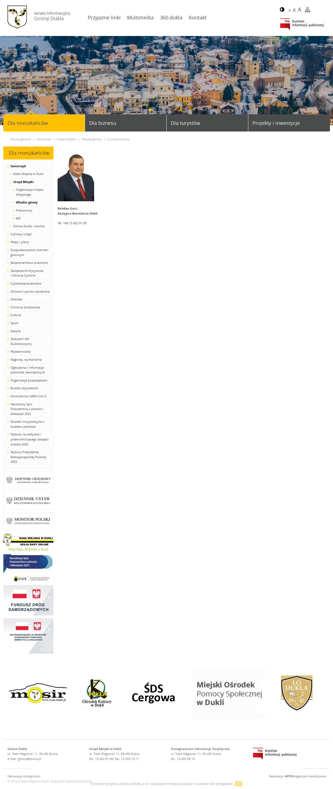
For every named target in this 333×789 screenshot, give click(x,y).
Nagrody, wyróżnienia (26, 359)
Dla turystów (185, 123)
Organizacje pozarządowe (29, 380)
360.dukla (171, 17)
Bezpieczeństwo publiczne (29, 263)
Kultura (16, 315)
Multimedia (140, 17)
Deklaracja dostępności (23, 776)
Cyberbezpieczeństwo (26, 283)
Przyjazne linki (104, 17)
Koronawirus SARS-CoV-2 (29, 396)
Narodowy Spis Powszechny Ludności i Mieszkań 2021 (27, 409)
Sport (14, 323)
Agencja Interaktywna (305, 776)
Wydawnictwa (20, 351)
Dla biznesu (102, 123)
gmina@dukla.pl (29, 759)
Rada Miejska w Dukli (28, 174)
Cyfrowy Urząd (21, 234)
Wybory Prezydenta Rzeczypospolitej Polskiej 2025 (28, 457)
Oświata (16, 299)
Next (326, 81)
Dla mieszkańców (27, 123)
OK (238, 784)
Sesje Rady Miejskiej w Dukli (28, 549)
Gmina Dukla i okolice (29, 226)
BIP (18, 218)
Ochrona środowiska (25, 307)
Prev (6, 81)
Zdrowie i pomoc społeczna (30, 291)
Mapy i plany (20, 242)
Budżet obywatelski (24, 388)
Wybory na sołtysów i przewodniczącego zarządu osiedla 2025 (30, 439)
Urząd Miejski (23, 182)
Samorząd (18, 166)
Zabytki (16, 331)
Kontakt (197, 17)
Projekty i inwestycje (276, 123)
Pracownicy (24, 210)
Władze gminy (26, 202)
